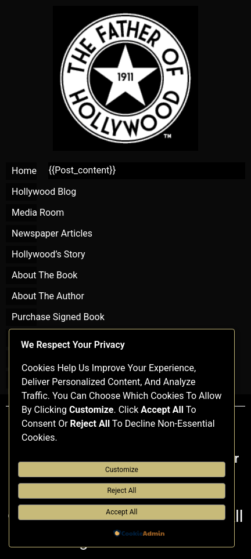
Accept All (121, 512)
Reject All (121, 491)
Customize (121, 470)
